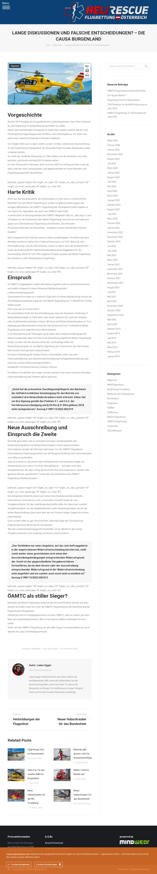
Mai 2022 (111, 255)
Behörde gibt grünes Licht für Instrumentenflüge (83, 753)
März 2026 (112, 140)
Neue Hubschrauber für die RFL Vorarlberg (36, 796)
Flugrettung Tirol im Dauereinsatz (36, 751)
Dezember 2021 (115, 269)
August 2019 (113, 333)
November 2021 (115, 274)
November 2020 (115, 306)
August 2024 (113, 177)
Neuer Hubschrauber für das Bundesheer (82, 794)
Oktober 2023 (114, 205)
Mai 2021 (111, 296)
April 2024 (112, 191)
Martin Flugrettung (116, 417)
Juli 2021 (111, 292)
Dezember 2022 (115, 232)
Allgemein (15, 66)
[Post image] (16, 754)
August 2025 (113, 159)
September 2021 (115, 283)
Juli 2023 (111, 214)
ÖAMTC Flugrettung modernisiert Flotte (126, 91)
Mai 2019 (111, 342)
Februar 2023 (113, 223)
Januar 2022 (113, 264)
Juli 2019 (111, 338)
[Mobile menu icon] (3, 12)
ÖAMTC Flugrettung (117, 421)
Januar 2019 (113, 356)
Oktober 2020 (114, 310)
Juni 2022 (112, 251)
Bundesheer (113, 398)
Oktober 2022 (114, 241)
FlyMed (110, 407)
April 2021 (112, 301)
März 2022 (112, 260)
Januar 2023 (113, 228)
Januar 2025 (113, 172)
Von (50, 648)
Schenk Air (112, 426)
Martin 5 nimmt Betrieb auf (81, 772)
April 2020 (112, 324)
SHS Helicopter (114, 430)
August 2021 (113, 287)
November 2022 (115, 237)
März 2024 (112, 195)
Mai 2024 (111, 186)
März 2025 (112, 168)
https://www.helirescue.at (40, 670)
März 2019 (112, 347)
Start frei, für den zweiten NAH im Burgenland (36, 774)
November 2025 (115, 154)
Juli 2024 (111, 182)
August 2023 (113, 209)
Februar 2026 (113, 145)
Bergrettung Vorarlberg (118, 389)
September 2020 (115, 315)
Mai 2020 (111, 319)
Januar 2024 (113, 200)
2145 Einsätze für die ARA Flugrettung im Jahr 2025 (127, 106)
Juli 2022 (111, 246)
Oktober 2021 (114, 278)
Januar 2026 (113, 149)
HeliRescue (112, 412)
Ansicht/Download (54, 843)
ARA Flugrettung (115, 384)
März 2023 (112, 218)
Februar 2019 (113, 352)
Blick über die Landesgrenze (120, 394)
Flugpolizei (112, 403)
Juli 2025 (111, 163)
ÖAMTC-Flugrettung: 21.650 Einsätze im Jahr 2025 (126, 115)
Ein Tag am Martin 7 (116, 95)
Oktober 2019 (114, 329)
